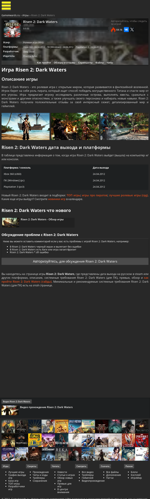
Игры (26, 16)
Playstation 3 (83, 48)
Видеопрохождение (93, 489)
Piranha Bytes (31, 57)
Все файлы (112, 480)
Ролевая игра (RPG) (34, 43)
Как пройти (43, 64)
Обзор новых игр (65, 488)
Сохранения (40, 489)
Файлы (100, 64)
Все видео (87, 480)
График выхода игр (17, 485)
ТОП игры (73, 199)
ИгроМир (136, 486)
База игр (13, 489)
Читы (111, 64)
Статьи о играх (66, 483)
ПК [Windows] (55, 48)
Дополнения (113, 483)
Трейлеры (88, 483)
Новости (62, 480)
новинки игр (57, 203)
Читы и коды (40, 483)
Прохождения (41, 480)
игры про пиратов (94, 199)
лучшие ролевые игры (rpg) (128, 199)
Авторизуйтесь (44, 267)
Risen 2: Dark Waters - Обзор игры (42, 224)
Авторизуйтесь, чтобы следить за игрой (124, 24)
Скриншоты (85, 64)
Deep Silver (29, 52)
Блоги (134, 480)
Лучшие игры (16, 480)
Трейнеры (39, 486)
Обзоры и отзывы (64, 64)
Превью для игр (64, 493)
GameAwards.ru (11, 16)
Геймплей (87, 486)
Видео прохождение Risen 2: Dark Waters (46, 414)
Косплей (135, 483)
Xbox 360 (28, 48)
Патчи (110, 486)
